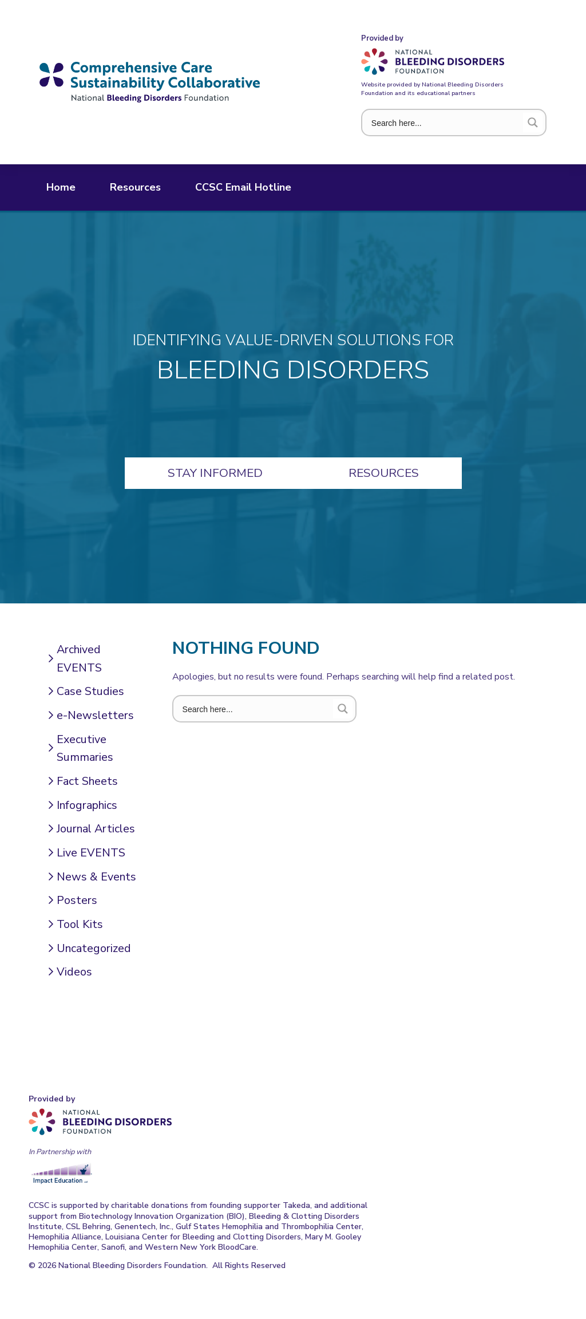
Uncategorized (94, 948)
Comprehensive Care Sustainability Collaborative (149, 82)
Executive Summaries (85, 748)
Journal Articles (96, 828)
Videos (74, 972)
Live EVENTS (91, 852)
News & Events (96, 876)
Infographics (87, 805)
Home (61, 187)
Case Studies (90, 691)
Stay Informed (215, 473)
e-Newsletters (95, 715)
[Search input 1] (444, 122)
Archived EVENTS (79, 659)
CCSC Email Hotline (243, 187)
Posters (77, 900)
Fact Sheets (87, 781)
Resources (135, 187)
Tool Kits (80, 924)
